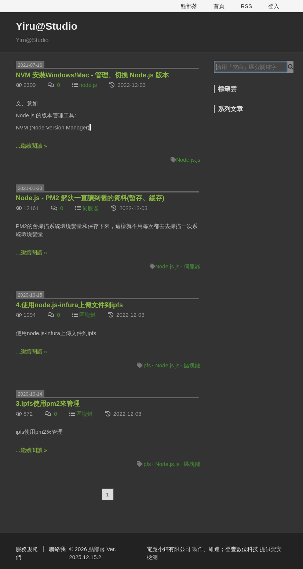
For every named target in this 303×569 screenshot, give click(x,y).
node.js (88, 85)
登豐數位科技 (241, 549)
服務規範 (27, 549)
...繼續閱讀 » (31, 146)
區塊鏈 (87, 315)
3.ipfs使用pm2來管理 (48, 403)
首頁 (218, 6)
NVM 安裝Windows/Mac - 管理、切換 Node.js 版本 (92, 75)
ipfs (146, 365)
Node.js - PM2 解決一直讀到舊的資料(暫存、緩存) (90, 198)
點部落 (189, 6)
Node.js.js (188, 160)
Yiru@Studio (46, 26)
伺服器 (90, 208)
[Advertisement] (258, 162)
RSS (246, 6)
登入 (273, 6)
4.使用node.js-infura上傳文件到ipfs (69, 305)
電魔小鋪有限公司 (169, 549)
